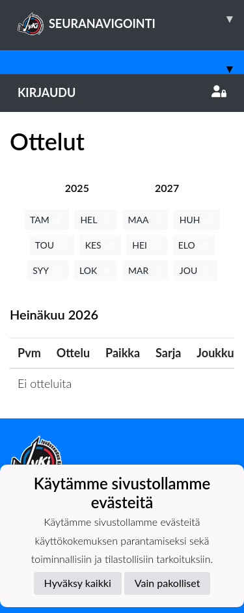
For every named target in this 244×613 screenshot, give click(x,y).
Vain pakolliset (167, 583)
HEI (146, 245)
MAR (145, 270)
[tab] (77, 187)
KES (100, 245)
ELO (194, 245)
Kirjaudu (122, 92)
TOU (51, 245)
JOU (195, 270)
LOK (95, 270)
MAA (145, 219)
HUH (197, 219)
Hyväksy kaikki (77, 583)
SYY (47, 270)
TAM (46, 219)
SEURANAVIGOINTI (131, 19)
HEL (95, 219)
